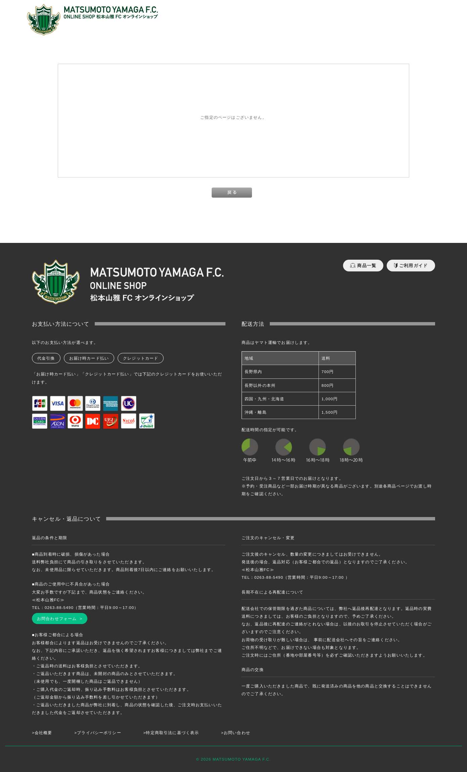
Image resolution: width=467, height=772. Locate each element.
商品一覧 (363, 265)
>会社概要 (42, 732)
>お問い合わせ (235, 732)
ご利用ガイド (411, 265)
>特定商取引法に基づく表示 (171, 732)
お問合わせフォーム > (59, 618)
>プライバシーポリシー (97, 732)
